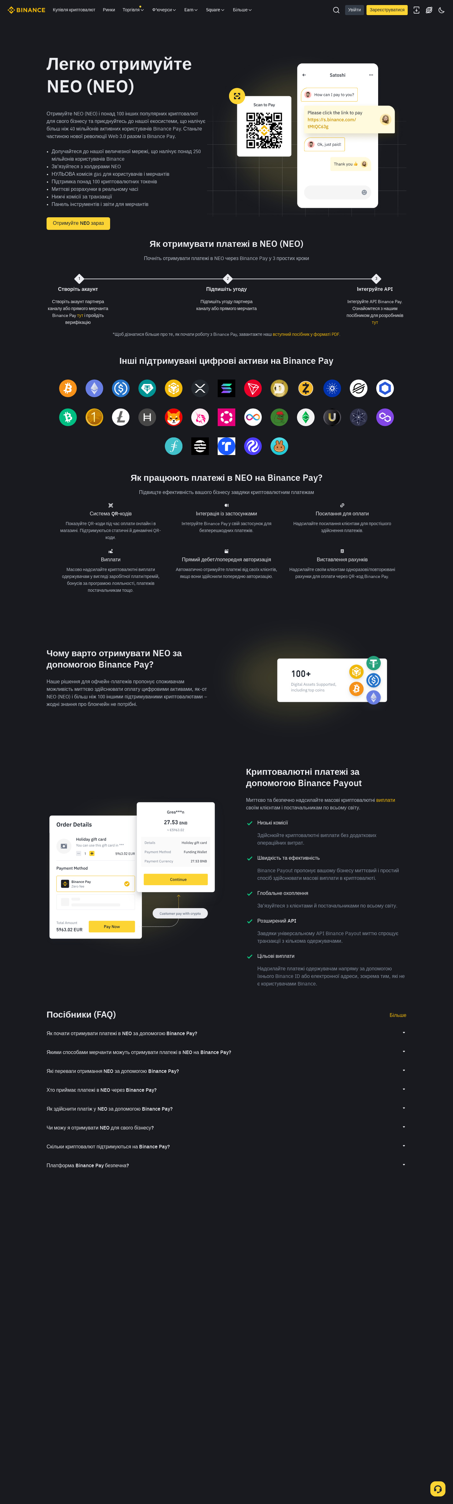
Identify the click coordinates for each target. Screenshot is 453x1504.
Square (215, 10)
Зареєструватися (387, 10)
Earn (191, 10)
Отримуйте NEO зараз (78, 223)
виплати (385, 800)
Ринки (109, 10)
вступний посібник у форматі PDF (306, 334)
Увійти (354, 10)
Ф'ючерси (164, 10)
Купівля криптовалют (74, 10)
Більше (398, 1015)
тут (80, 316)
